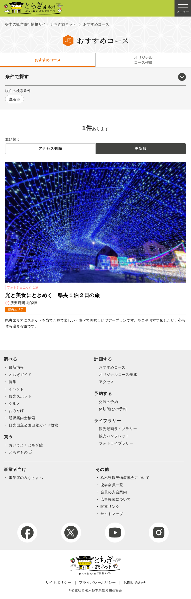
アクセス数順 (50, 148)
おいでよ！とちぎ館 (26, 445)
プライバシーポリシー (97, 582)
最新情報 (16, 367)
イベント (16, 389)
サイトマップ (112, 514)
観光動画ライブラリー (118, 429)
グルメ (14, 403)
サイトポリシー (58, 582)
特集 (12, 382)
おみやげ (16, 411)
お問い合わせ (134, 582)
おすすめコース (48, 60)
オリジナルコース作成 (143, 60)
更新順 (140, 148)
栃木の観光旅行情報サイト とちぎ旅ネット (40, 24)
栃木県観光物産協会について (125, 478)
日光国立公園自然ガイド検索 (33, 425)
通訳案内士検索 (22, 418)
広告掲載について (116, 499)
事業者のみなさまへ (26, 478)
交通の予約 (108, 402)
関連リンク (110, 506)
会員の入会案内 (114, 492)
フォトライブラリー (116, 443)
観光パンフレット (114, 436)
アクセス (106, 382)
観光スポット (20, 396)
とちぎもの (18, 452)
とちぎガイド (20, 374)
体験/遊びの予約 (113, 409)
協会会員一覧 (112, 485)
